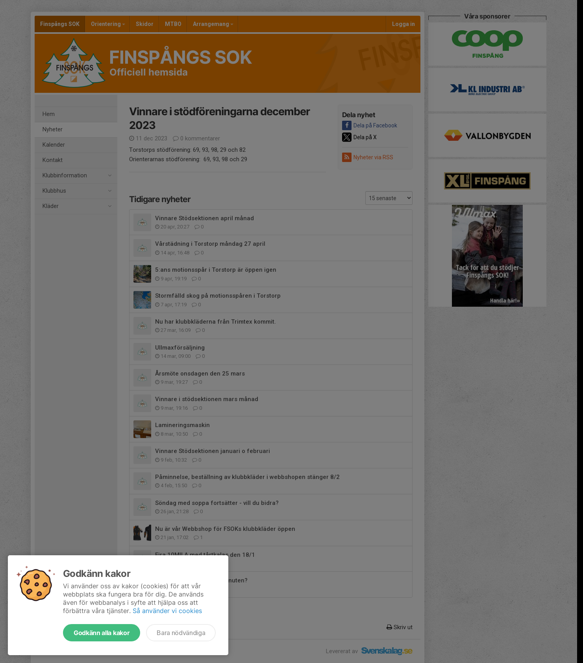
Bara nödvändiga (181, 633)
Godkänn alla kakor (102, 633)
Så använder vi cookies (167, 611)
